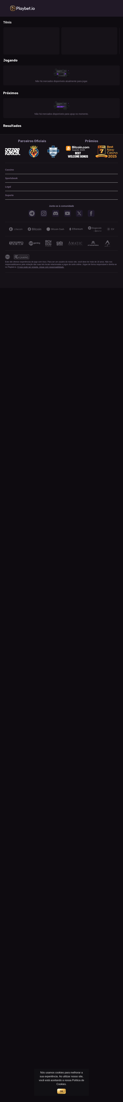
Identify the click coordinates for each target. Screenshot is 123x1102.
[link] (22, 8)
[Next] (116, 229)
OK (61, 1091)
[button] (32, 213)
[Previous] (7, 229)
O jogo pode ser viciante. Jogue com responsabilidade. (40, 267)
